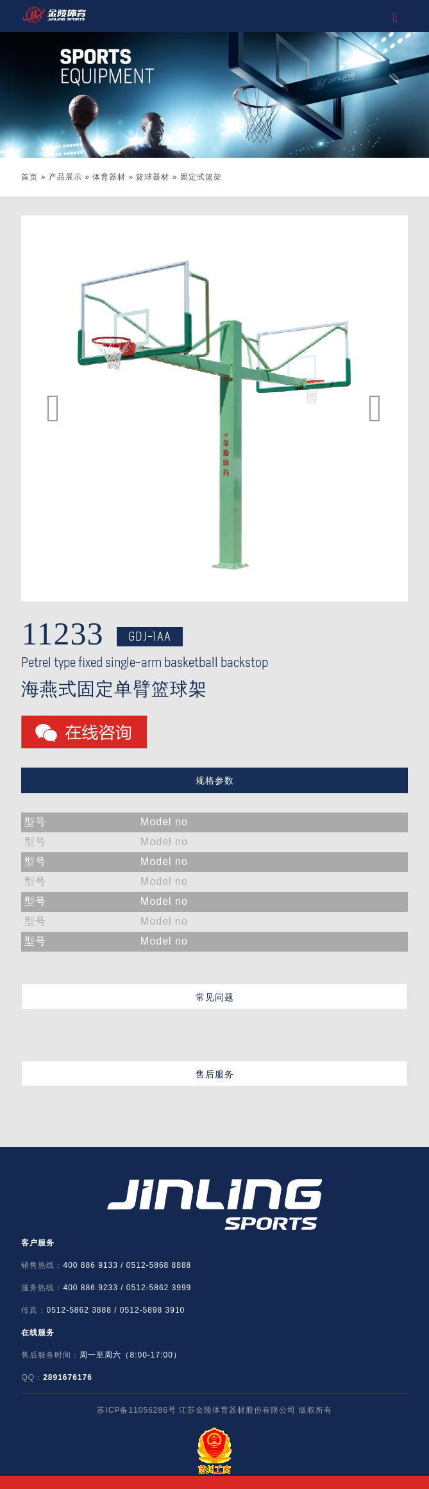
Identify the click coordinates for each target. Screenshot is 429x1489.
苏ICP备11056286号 (136, 1410)
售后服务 (215, 1074)
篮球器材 (152, 176)
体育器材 (109, 176)
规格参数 (215, 780)
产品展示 (65, 176)
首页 (29, 176)
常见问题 (215, 997)
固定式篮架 (201, 176)
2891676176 (67, 1377)
